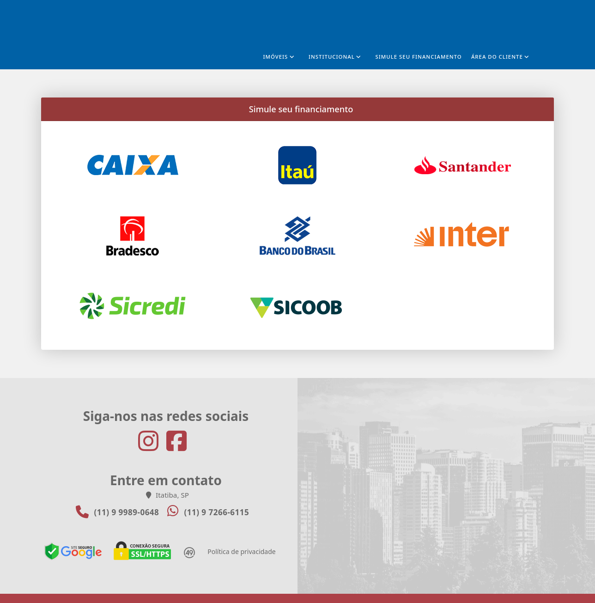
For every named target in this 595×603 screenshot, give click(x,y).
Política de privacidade (241, 551)
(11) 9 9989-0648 (126, 512)
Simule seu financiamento (419, 56)
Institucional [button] (332, 56)
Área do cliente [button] (497, 56)
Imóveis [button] (275, 56)
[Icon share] (152, 441)
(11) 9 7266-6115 (216, 512)
